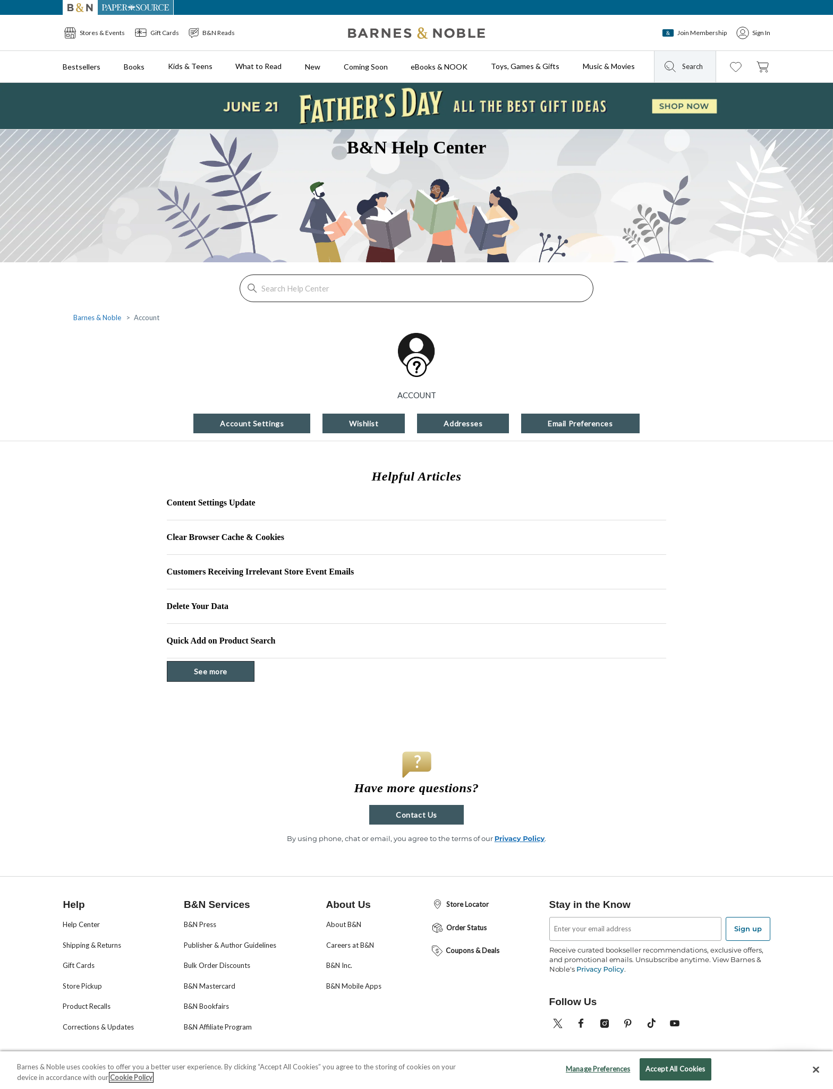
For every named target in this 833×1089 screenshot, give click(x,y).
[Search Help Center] (416, 288)
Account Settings (252, 423)
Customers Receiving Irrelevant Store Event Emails (260, 571)
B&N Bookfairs (206, 1006)
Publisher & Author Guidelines (230, 945)
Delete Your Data (197, 606)
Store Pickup (82, 986)
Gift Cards (79, 965)
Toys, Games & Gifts (525, 66)
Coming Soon (366, 66)
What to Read (258, 66)
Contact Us (416, 814)
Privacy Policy (520, 838)
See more (224, 671)
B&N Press (200, 924)
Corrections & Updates (98, 1027)
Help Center (81, 924)
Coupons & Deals (465, 951)
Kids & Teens (190, 66)
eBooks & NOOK (439, 66)
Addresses (463, 423)
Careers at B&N (350, 945)
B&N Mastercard (209, 986)
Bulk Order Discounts (217, 965)
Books (134, 66)
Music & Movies (609, 66)
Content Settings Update (211, 502)
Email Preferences (580, 423)
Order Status (459, 927)
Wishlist (363, 423)
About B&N (343, 924)
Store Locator (460, 904)
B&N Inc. (339, 965)
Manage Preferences (598, 1072)
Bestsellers (81, 66)
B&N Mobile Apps (353, 986)
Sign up (748, 928)
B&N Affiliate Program (218, 1027)
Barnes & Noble (97, 317)
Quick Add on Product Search (221, 640)
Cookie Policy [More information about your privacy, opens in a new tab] (131, 1080)
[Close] (816, 1072)
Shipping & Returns (92, 945)
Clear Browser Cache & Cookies (225, 537)
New (312, 66)
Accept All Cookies (675, 1072)
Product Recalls (86, 1006)
